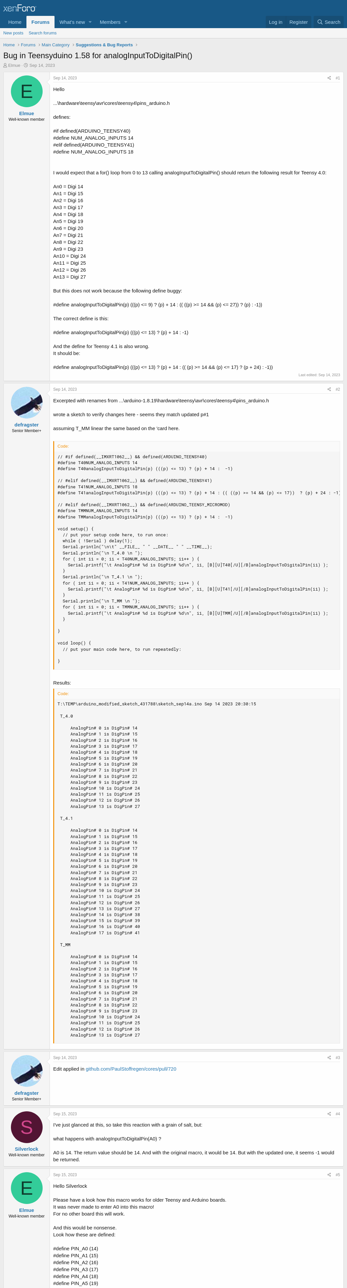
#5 (338, 1175)
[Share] (329, 78)
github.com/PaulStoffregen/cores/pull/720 (131, 1069)
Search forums (43, 32)
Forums (40, 22)
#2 (338, 389)
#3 (338, 1057)
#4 (338, 1114)
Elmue (14, 65)
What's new (72, 22)
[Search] (329, 22)
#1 (338, 78)
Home (14, 22)
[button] (90, 22)
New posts (13, 32)
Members (110, 22)
